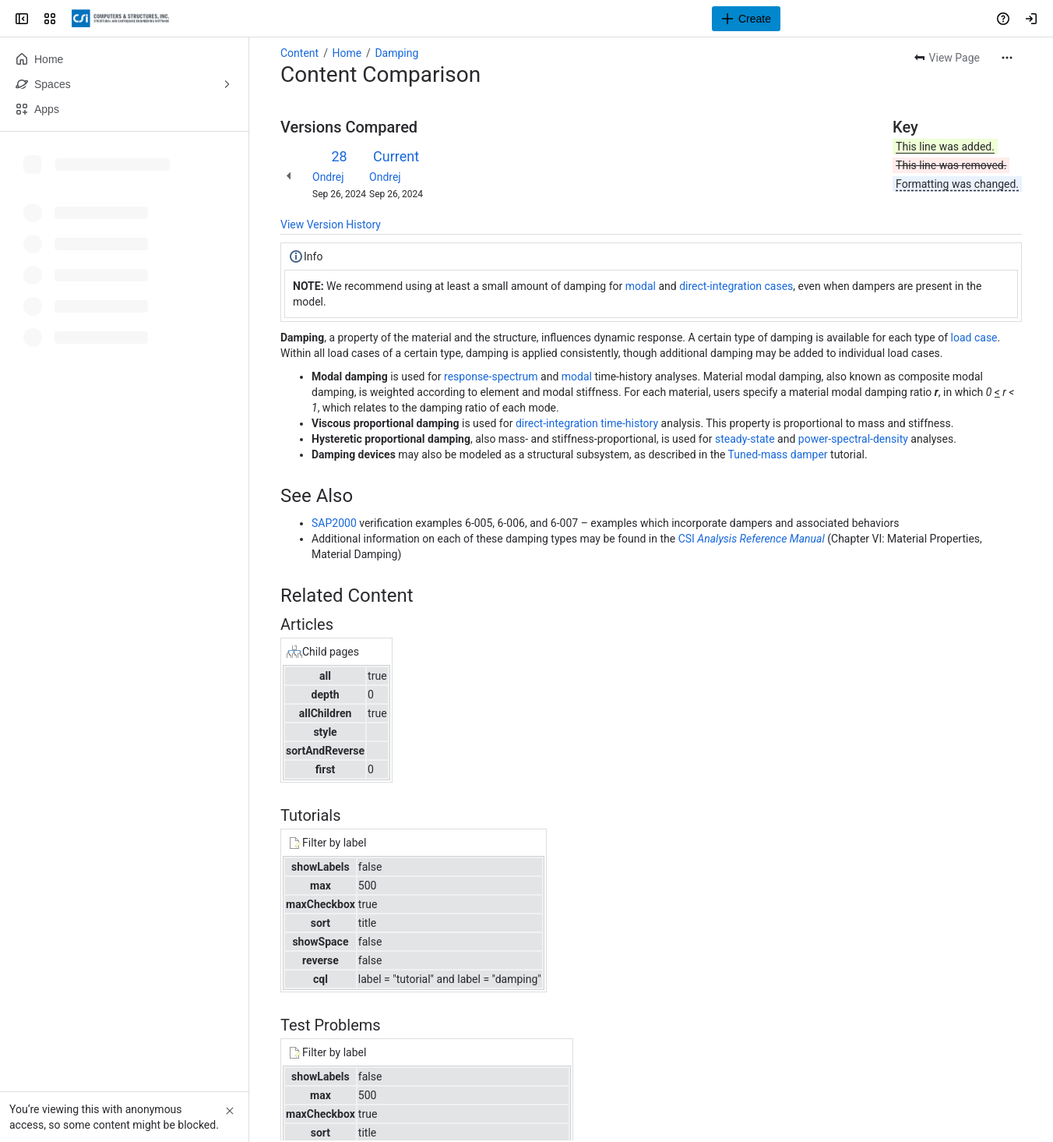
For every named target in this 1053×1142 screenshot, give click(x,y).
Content (299, 53)
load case (974, 337)
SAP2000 (334, 523)
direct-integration (720, 286)
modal (640, 286)
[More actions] (1007, 57)
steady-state (745, 439)
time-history (629, 423)
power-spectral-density (853, 439)
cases (779, 286)
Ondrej (328, 177)
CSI (686, 538)
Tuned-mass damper (778, 454)
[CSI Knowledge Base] (120, 18)
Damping (396, 53)
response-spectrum (491, 376)
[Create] (746, 18)
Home (346, 53)
